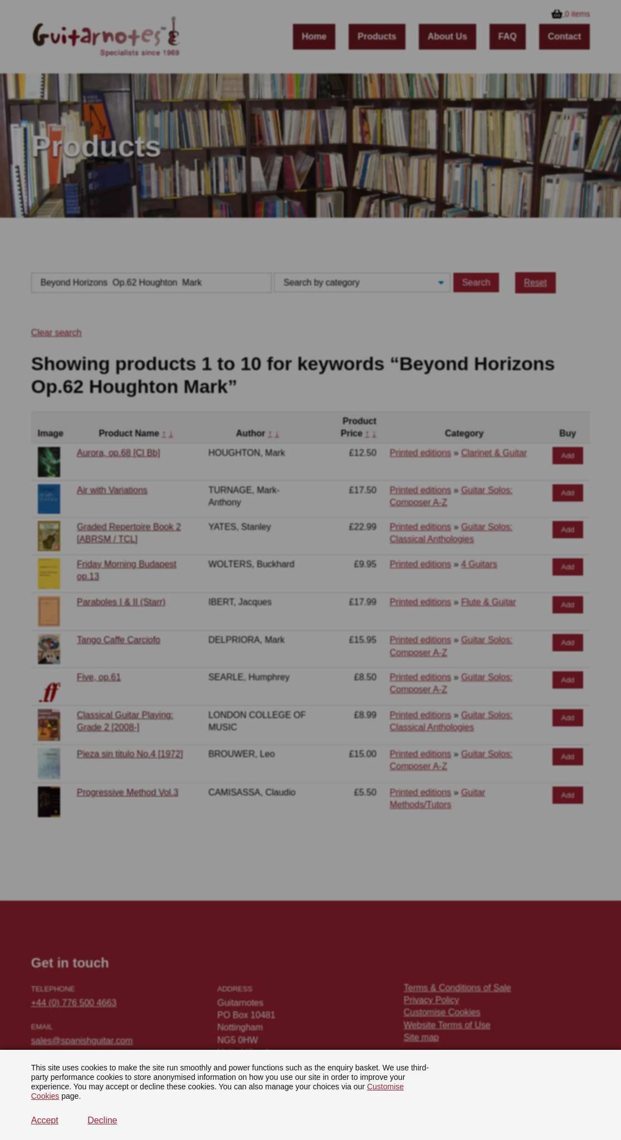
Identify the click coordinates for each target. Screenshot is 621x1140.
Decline (102, 1120)
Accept (44, 1120)
